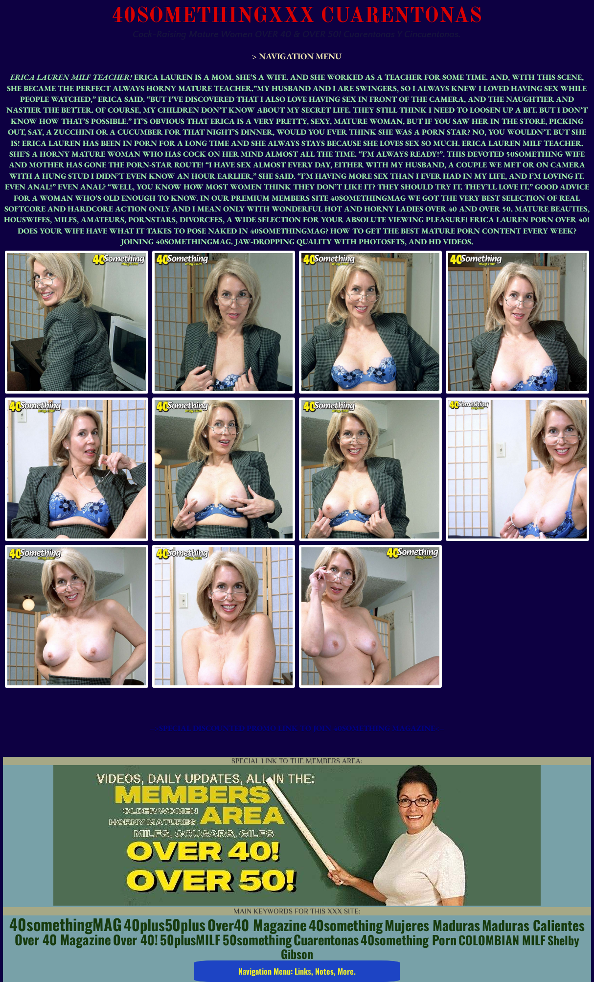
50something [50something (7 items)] (257, 939)
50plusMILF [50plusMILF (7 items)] (190, 939)
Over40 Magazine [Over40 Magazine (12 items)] (257, 924)
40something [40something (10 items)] (346, 924)
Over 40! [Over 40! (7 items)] (135, 939)
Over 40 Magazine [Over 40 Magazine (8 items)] (63, 939)
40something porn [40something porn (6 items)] (409, 939)
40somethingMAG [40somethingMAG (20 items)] (65, 923)
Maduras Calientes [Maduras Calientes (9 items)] (533, 925)
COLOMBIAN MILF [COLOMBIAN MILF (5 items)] (502, 940)
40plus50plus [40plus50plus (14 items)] (165, 924)
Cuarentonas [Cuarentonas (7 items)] (326, 939)
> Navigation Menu (297, 56)
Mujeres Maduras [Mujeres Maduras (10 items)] (432, 924)
